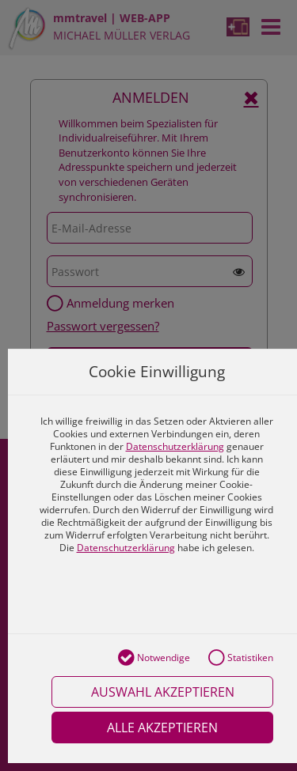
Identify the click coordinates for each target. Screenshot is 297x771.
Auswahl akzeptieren (162, 692)
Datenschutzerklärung (175, 446)
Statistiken (240, 658)
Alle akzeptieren (162, 727)
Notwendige (154, 658)
